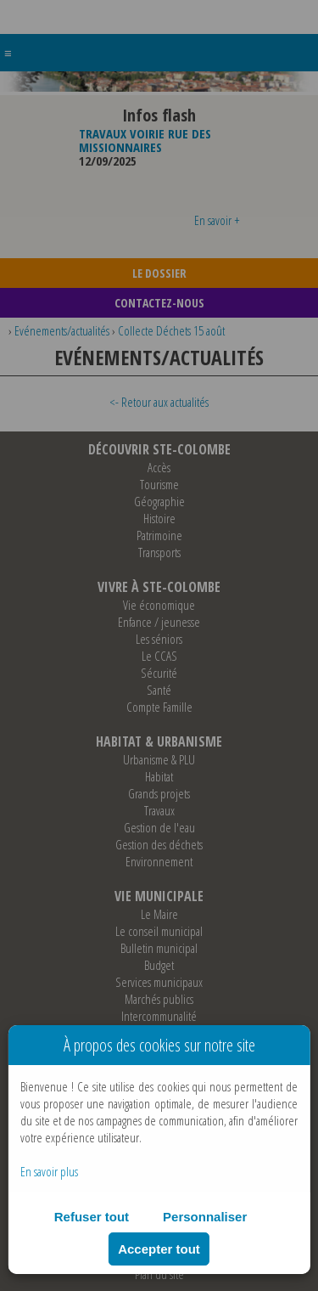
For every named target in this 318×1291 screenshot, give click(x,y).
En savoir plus (49, 1171)
